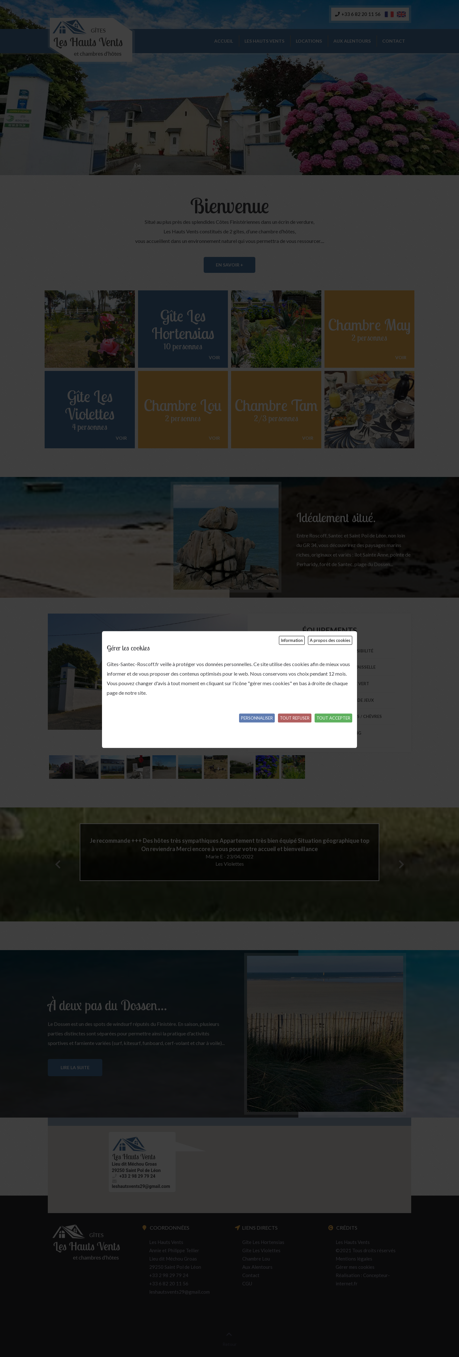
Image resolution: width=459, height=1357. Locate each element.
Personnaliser (257, 718)
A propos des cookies (330, 640)
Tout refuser (295, 718)
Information (292, 640)
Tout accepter (333, 718)
